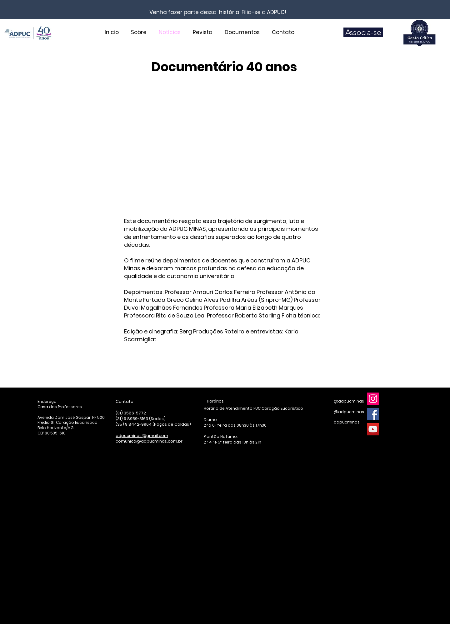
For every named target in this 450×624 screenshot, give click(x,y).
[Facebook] (373, 414)
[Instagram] (373, 399)
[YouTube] (373, 429)
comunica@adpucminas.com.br (149, 441)
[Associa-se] (363, 32)
